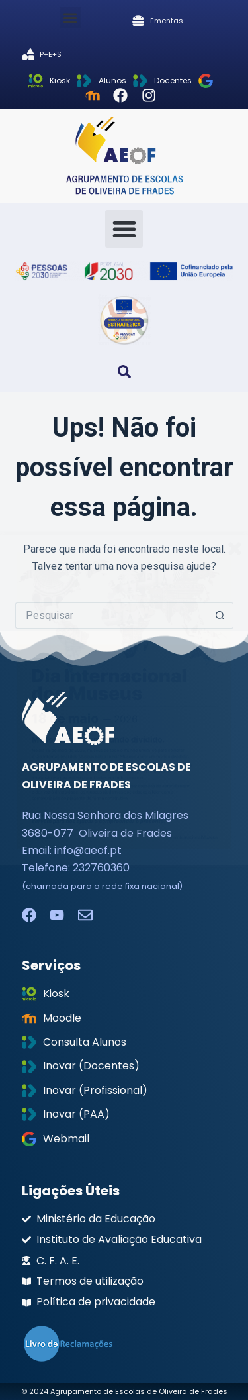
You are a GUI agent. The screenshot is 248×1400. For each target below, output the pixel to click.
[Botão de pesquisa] (220, 615)
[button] (70, 17)
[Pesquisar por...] (111, 615)
